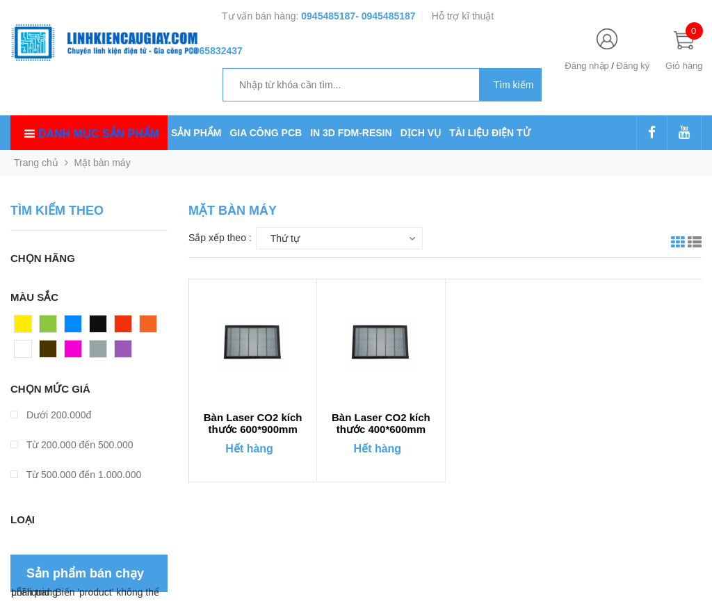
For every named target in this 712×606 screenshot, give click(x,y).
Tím (123, 352)
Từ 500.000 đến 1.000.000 (75, 474)
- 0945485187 (385, 16)
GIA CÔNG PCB (265, 132)
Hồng (76, 352)
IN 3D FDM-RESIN (350, 132)
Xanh (51, 327)
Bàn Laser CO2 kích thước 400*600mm (381, 423)
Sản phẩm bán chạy (85, 573)
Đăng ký (633, 65)
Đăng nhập (586, 65)
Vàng (26, 327)
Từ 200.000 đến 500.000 (72, 444)
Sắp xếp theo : (220, 237)
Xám (100, 352)
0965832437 (215, 50)
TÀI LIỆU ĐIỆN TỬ (489, 132)
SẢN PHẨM (196, 132)
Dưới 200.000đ (50, 414)
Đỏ (121, 327)
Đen (99, 327)
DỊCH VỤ (421, 132)
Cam (150, 327)
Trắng (27, 352)
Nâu (49, 352)
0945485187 (328, 16)
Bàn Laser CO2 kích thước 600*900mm (253, 423)
